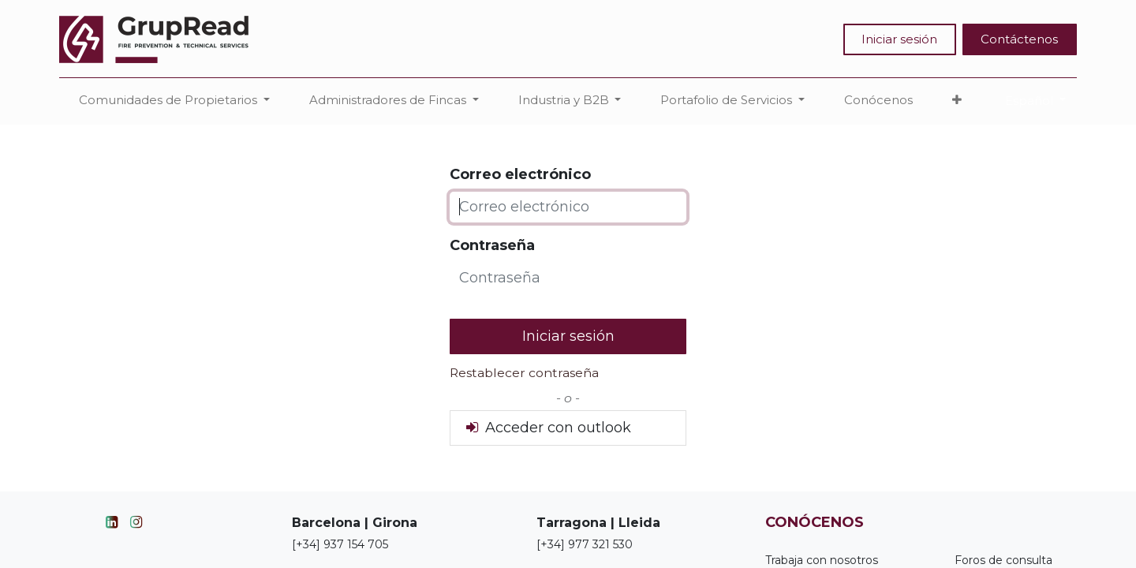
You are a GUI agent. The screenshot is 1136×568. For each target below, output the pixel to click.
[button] (956, 100)
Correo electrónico (520, 174)
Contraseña (492, 245)
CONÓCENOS (814, 522)
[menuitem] (878, 100)
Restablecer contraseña (524, 372)
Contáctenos (1019, 39)
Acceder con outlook (547, 427)
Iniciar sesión (899, 39)
